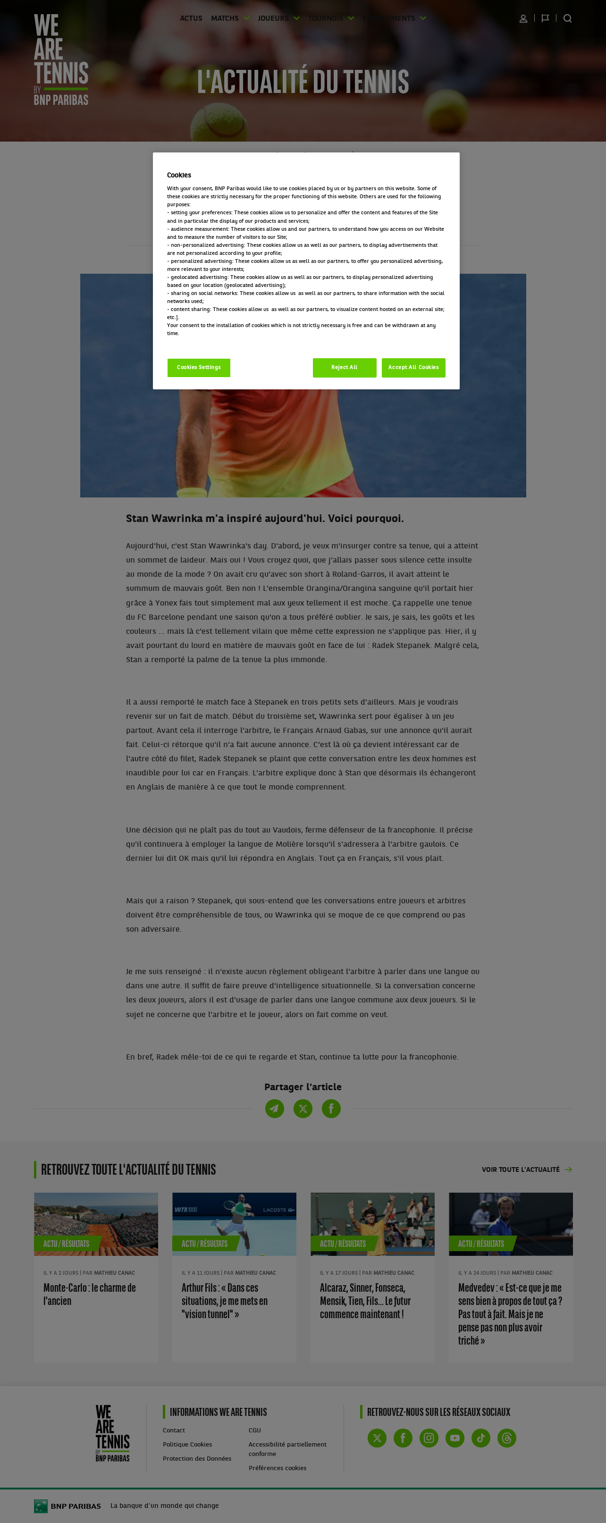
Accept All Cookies (413, 367)
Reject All (344, 367)
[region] (306, 271)
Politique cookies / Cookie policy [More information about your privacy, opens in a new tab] (208, 342)
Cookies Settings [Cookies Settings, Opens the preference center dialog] (199, 367)
